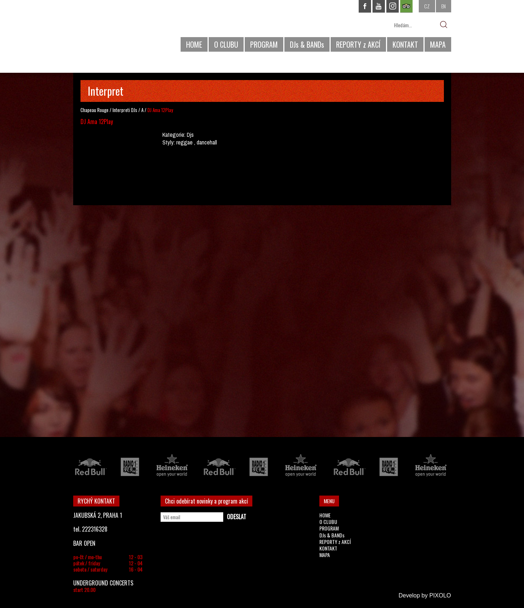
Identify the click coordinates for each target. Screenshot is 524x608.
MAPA (438, 44)
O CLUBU (226, 44)
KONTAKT (405, 44)
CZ (427, 6)
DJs (134, 110)
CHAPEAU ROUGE (113, 28)
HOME (194, 44)
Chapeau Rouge (94, 110)
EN (443, 6)
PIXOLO (440, 595)
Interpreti (121, 110)
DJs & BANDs (307, 44)
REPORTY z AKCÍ (358, 44)
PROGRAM (264, 44)
